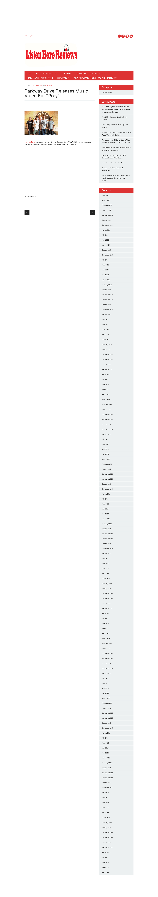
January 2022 (106, 349)
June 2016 (105, 683)
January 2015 (106, 768)
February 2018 (107, 583)
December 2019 (107, 474)
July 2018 (105, 559)
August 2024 (106, 230)
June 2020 (105, 444)
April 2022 (105, 335)
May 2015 (105, 748)
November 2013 (107, 837)
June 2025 (105, 195)
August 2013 (106, 852)
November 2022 (107, 300)
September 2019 (107, 489)
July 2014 (105, 798)
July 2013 (105, 857)
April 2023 (105, 275)
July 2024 (105, 235)
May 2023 (105, 270)
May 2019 (105, 509)
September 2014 (107, 788)
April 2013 (105, 872)
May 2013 (105, 867)
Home (29, 73)
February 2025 (107, 205)
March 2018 (106, 579)
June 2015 (105, 743)
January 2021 (106, 409)
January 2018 (106, 588)
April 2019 (105, 514)
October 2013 (106, 842)
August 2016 (106, 673)
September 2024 (107, 225)
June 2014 (105, 803)
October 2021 (106, 364)
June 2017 (105, 623)
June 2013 (105, 862)
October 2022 (106, 305)
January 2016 (106, 708)
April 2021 (105, 394)
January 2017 (106, 648)
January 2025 (106, 210)
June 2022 (105, 325)
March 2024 (106, 245)
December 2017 (107, 593)
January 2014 (106, 828)
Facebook (123, 36)
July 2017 (105, 618)
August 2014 (106, 793)
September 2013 (107, 847)
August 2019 (106, 494)
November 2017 (107, 598)
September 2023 (107, 255)
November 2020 (107, 419)
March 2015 (106, 758)
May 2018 (105, 569)
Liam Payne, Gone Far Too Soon (113, 163)
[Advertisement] (66, 17)
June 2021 (105, 384)
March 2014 (106, 818)
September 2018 (107, 549)
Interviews (81, 73)
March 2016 (106, 698)
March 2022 (106, 339)
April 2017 (105, 633)
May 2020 (105, 449)
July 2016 (105, 678)
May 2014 (105, 808)
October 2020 (106, 424)
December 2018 (107, 534)
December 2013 (107, 832)
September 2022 (107, 310)
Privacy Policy (63, 78)
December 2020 (107, 414)
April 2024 (105, 240)
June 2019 (105, 504)
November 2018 (107, 539)
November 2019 (107, 479)
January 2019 (106, 529)
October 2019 (106, 484)
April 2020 (105, 454)
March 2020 (106, 459)
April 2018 (105, 574)
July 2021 (105, 379)
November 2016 (107, 658)
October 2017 (106, 603)
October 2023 (106, 250)
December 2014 (107, 773)
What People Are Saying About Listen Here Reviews (95, 78)
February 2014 (107, 823)
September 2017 (107, 608)
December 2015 (107, 713)
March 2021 (106, 399)
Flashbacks (67, 73)
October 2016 (106, 663)
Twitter (127, 36)
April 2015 (105, 753)
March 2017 (106, 638)
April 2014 (105, 813)
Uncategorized (107, 92)
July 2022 (105, 320)
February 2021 (107, 404)
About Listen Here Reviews (47, 73)
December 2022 (107, 295)
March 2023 (106, 280)
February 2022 (107, 344)
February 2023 (107, 285)
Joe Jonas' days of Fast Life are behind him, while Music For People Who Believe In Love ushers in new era (116, 109)
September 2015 (107, 728)
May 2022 (105, 330)
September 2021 (107, 369)
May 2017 (105, 628)
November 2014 (107, 778)
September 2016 (107, 668)
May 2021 (105, 389)
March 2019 (106, 519)
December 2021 (107, 354)
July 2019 (105, 499)
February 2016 (107, 703)
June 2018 (105, 564)
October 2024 (106, 220)
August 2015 (106, 733)
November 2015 (107, 718)
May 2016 (105, 688)
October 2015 (106, 723)
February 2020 (107, 464)
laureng (48, 85)
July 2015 (105, 738)
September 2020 (107, 429)
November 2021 (107, 359)
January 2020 (106, 469)
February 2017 (107, 643)
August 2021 (106, 374)
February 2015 (107, 763)
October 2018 (106, 544)
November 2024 (107, 215)
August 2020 (106, 434)
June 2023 (105, 265)
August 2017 (106, 613)
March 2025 (106, 200)
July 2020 (105, 439)
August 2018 (106, 554)
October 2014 (106, 783)
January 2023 (106, 290)
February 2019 (107, 524)
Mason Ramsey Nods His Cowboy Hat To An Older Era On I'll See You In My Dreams (116, 178)
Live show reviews (97, 73)
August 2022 (106, 315)
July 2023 (105, 260)
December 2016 (107, 653)
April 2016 (105, 693)
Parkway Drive (30, 142)
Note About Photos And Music (40, 78)
